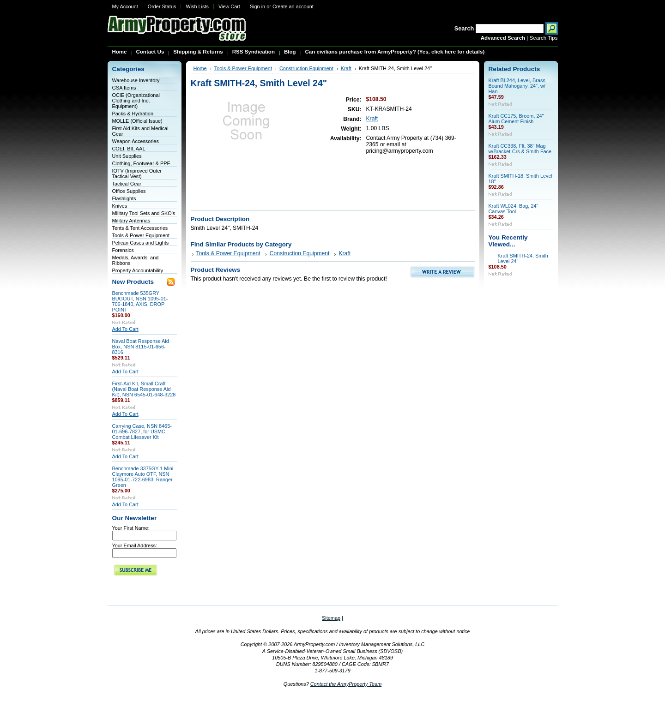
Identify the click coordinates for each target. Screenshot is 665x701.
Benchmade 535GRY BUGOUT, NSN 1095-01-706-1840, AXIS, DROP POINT (140, 301)
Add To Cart (125, 329)
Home (200, 68)
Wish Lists (197, 6)
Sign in (257, 6)
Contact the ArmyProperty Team (346, 684)
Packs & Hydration (132, 113)
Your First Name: (131, 528)
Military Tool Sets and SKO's (143, 213)
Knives (119, 206)
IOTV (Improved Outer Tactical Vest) (137, 173)
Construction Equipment (306, 68)
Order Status (162, 6)
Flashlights (124, 198)
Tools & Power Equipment (141, 235)
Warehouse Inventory (136, 80)
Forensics (123, 250)
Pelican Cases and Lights (140, 243)
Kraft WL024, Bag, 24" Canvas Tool (513, 208)
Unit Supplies (127, 156)
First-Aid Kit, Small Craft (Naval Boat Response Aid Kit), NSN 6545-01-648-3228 (144, 389)
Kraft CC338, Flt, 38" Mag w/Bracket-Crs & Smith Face (520, 148)
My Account (125, 6)
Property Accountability (137, 270)
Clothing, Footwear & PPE (141, 163)
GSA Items (124, 87)
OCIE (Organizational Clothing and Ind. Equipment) (136, 100)
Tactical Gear (126, 183)
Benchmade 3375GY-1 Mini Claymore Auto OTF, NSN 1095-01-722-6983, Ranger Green (143, 477)
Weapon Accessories (135, 141)
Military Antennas (131, 220)
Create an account (293, 6)
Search (464, 28)
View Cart (229, 6)
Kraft (346, 68)
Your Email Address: (134, 545)
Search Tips (544, 38)
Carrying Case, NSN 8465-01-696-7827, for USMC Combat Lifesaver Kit (142, 431)
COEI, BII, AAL (128, 148)
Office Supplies (129, 191)
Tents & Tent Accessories (140, 228)
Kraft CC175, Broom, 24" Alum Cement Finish (516, 118)
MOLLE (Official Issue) (137, 121)
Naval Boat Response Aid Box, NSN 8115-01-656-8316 (140, 346)
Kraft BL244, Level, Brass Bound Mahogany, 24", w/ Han (517, 86)
